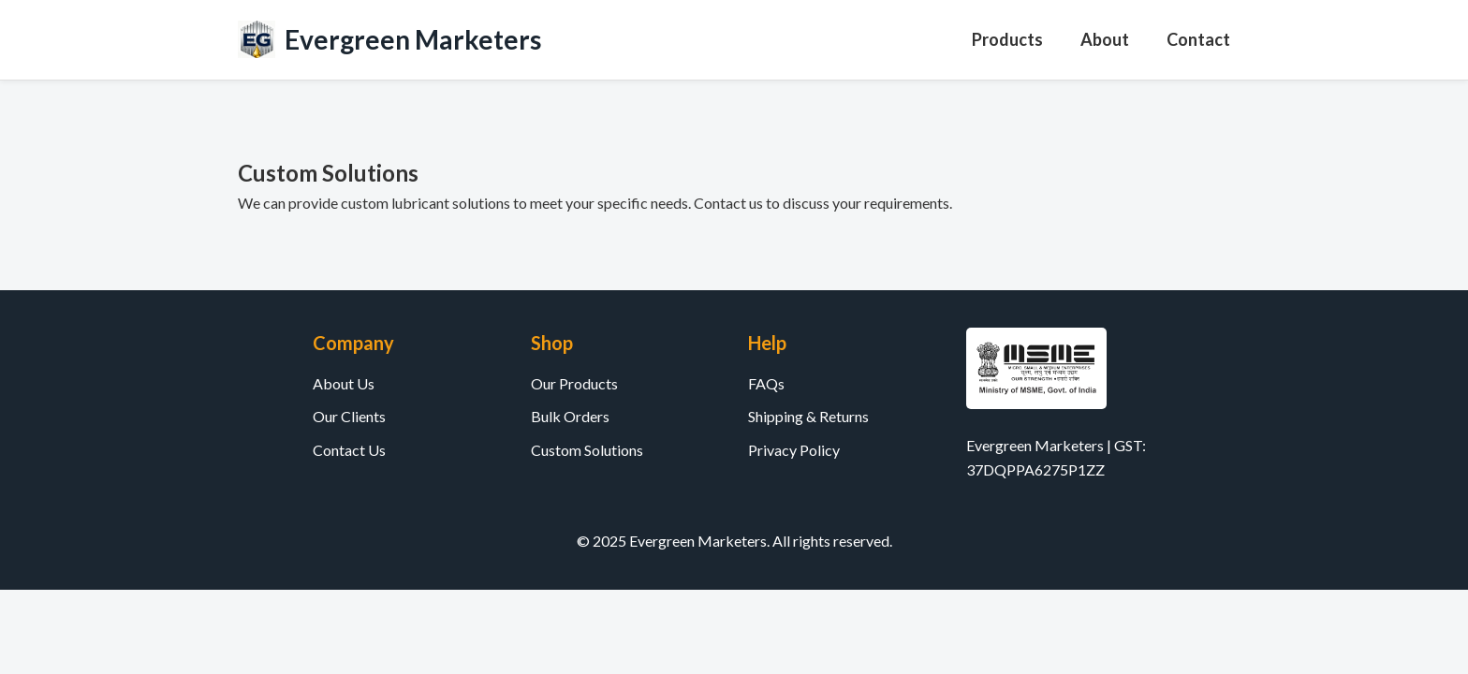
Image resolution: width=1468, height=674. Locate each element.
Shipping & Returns (808, 416)
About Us (343, 383)
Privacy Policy (794, 450)
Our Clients (349, 416)
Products (1007, 39)
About (1104, 39)
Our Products (574, 383)
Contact (1198, 39)
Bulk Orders (570, 416)
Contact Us (349, 450)
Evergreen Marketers (413, 39)
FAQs (766, 383)
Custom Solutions (587, 450)
